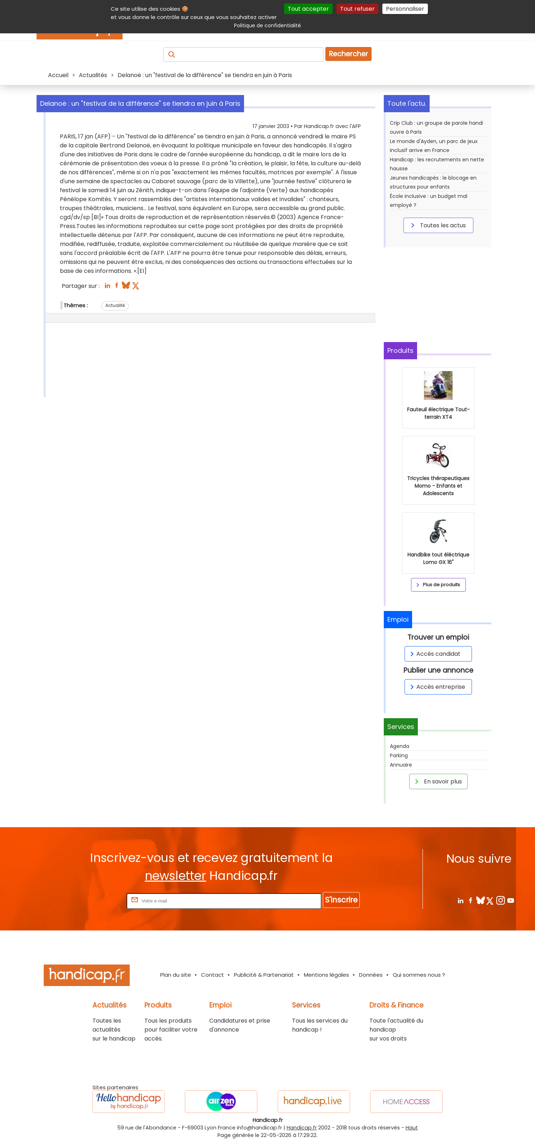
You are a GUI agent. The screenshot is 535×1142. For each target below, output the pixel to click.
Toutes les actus (437, 225)
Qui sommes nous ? (419, 974)
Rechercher (348, 54)
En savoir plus (437, 781)
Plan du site (175, 974)
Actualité (115, 305)
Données (371, 974)
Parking (399, 755)
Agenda (399, 746)
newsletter (175, 875)
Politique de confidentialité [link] (267, 25)
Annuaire (401, 764)
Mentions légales (326, 974)
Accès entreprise (436, 686)
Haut (412, 1127)
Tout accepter (308, 9)
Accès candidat (434, 653)
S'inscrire (341, 900)
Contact (212, 974)
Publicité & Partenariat (264, 974)
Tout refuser (357, 9)
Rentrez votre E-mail (96, 900)
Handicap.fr (302, 1127)
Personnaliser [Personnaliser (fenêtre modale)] (405, 9)
